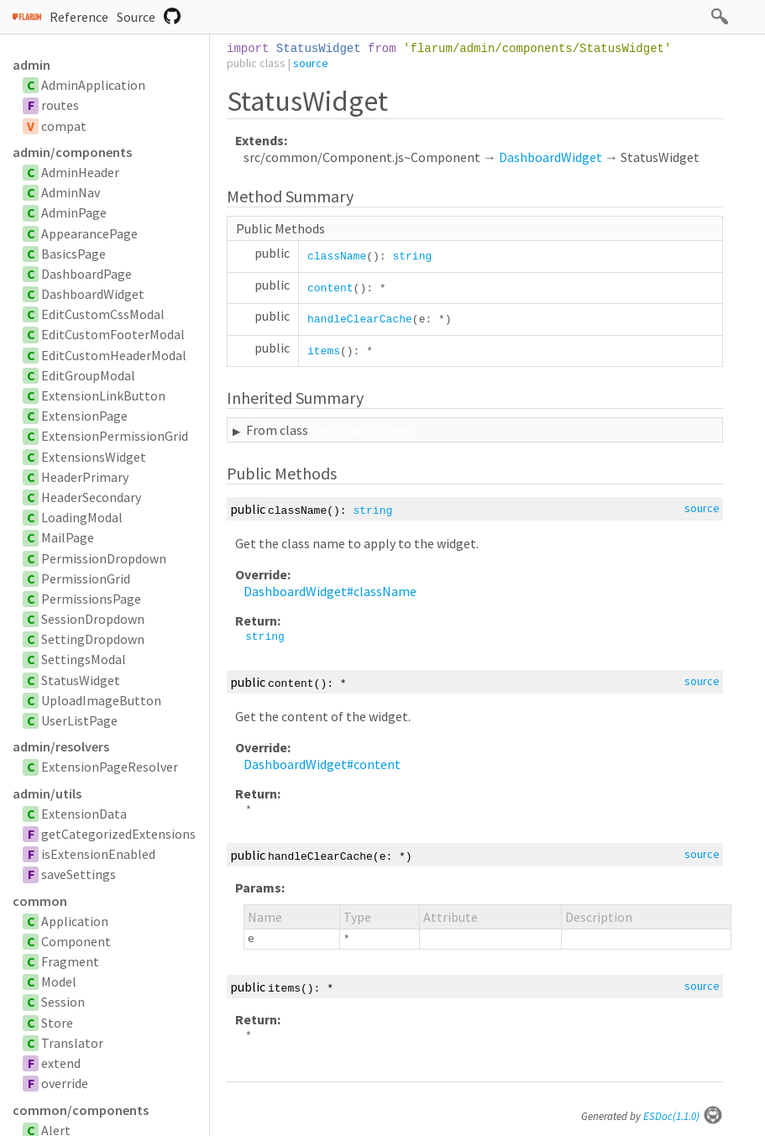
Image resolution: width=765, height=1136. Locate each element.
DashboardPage (86, 273)
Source (136, 16)
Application (74, 921)
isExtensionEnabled (98, 853)
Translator (72, 1042)
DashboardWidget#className (330, 591)
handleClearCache (359, 319)
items (323, 351)
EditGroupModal (88, 375)
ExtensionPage (84, 415)
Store (57, 1022)
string (412, 256)
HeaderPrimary (84, 477)
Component (76, 941)
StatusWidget (80, 680)
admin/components (72, 152)
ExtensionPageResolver (109, 766)
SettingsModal (83, 659)
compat (63, 126)
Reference (79, 16)
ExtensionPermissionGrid (114, 435)
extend (61, 1063)
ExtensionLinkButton (103, 395)
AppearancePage (89, 233)
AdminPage (74, 212)
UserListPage (79, 720)
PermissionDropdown (103, 558)
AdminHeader (80, 172)
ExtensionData (84, 813)
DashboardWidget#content (322, 764)
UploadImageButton (101, 700)
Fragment (70, 961)
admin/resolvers (61, 746)
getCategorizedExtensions (118, 833)
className (336, 256)
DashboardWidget (92, 293)
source (310, 63)
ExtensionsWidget (93, 456)
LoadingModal (82, 517)
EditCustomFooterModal (113, 334)
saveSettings (78, 874)
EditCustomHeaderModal (113, 355)
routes (60, 105)
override (64, 1083)
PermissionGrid (85, 578)
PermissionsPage (91, 598)
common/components (81, 1110)
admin (31, 64)
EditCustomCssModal (103, 314)
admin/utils (47, 793)
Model (58, 981)
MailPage (67, 537)
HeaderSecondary (91, 497)
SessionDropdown (92, 618)
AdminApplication (93, 84)
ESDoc (683, 1116)
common (40, 901)
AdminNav (70, 192)
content (330, 288)
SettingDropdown (92, 639)
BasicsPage (73, 253)
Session (63, 1001)
